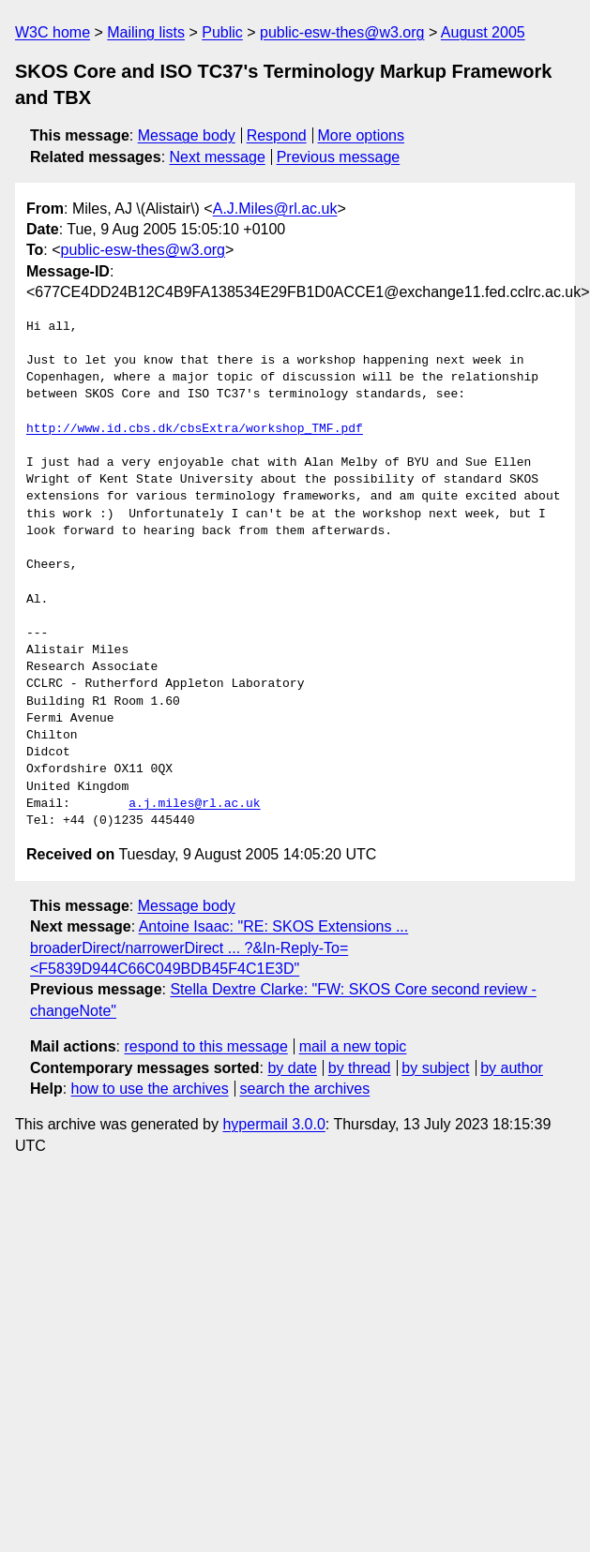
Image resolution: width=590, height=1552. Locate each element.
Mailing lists (146, 32)
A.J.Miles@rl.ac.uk (275, 208)
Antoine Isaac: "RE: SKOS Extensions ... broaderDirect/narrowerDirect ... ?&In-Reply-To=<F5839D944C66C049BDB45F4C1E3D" (219, 947)
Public (222, 32)
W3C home (52, 32)
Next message (217, 157)
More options (361, 135)
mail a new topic (353, 1046)
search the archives (305, 1089)
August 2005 (483, 32)
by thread (359, 1068)
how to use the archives (150, 1089)
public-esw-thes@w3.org (342, 32)
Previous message (339, 157)
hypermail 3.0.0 (273, 1124)
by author (511, 1068)
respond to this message (205, 1046)
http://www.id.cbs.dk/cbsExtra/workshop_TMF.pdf (194, 429)
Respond (277, 135)
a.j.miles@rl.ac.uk (194, 804)
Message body (186, 135)
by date (291, 1068)
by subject (435, 1068)
